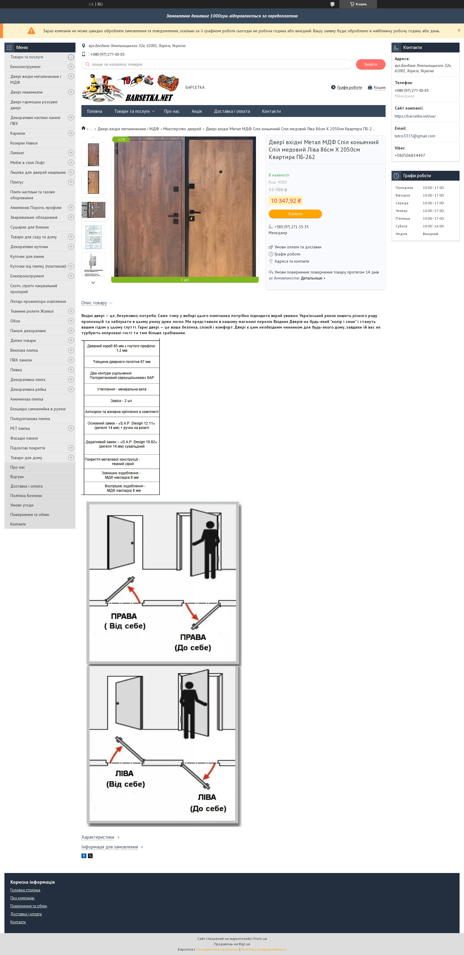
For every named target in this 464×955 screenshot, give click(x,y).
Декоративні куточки (29, 246)
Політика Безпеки (26, 495)
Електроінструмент (27, 276)
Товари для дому (26, 457)
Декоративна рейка (28, 389)
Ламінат (17, 152)
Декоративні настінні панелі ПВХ (35, 120)
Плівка (16, 369)
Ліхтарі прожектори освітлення (38, 301)
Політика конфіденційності (263, 949)
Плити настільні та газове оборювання (32, 194)
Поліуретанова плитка (30, 418)
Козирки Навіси (24, 143)
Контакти (18, 524)
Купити (295, 213)
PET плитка (20, 428)
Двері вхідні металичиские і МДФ (35, 79)
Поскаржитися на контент (217, 949)
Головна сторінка (25, 890)
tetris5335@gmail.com (415, 136)
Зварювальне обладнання (33, 217)
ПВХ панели (21, 360)
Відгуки (17, 476)
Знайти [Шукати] (370, 64)
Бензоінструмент (25, 66)
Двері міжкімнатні (26, 92)
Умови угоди (21, 505)
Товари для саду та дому (33, 236)
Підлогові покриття (27, 448)
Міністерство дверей (182, 128)
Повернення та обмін (29, 514)
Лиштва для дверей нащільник (38, 172)
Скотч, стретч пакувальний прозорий (33, 288)
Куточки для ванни (27, 256)
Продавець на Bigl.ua (232, 944)
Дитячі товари (23, 340)
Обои (15, 321)
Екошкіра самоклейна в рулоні (38, 408)
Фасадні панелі (24, 438)
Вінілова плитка (24, 350)
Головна (94, 111)
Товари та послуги (26, 57)
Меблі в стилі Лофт (27, 162)
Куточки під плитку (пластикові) (38, 266)
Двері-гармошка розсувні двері (33, 104)
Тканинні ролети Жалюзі (32, 311)
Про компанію (22, 898)
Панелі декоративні (28, 330)
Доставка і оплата (26, 486)
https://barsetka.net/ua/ (415, 116)
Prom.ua (260, 938)
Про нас (17, 467)
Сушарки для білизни (29, 227)
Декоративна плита (27, 379)
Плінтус (16, 182)
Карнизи (17, 133)
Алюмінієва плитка (26, 399)
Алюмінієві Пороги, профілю (36, 207)
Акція (197, 111)
